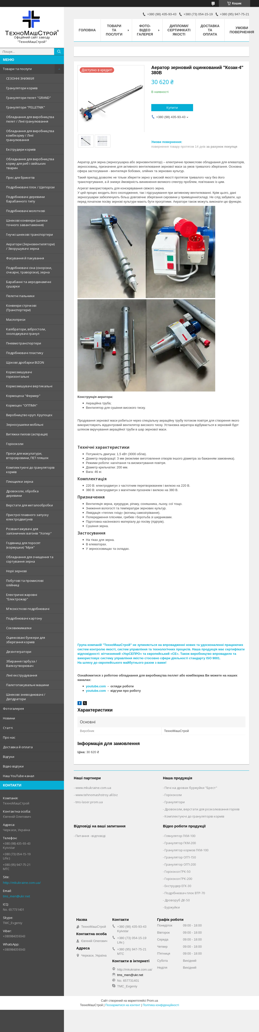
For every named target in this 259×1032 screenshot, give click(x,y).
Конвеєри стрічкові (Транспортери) (21, 307)
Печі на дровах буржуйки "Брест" (191, 787)
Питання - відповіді (91, 836)
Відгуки (8, 756)
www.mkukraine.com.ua (93, 787)
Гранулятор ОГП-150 (180, 857)
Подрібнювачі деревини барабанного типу (25, 199)
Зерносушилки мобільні (24, 424)
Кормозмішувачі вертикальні (29, 386)
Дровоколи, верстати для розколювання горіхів (202, 809)
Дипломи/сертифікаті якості (179, 30)
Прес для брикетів (20, 177)
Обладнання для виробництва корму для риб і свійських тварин (30, 163)
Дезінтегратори (18, 651)
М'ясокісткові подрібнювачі (27, 608)
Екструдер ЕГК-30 (178, 886)
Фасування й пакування (25, 258)
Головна (87, 30)
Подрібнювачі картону (24, 618)
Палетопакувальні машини (27, 685)
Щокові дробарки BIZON (25, 362)
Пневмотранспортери (23, 343)
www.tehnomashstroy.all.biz (97, 795)
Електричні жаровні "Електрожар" (21, 596)
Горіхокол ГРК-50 (177, 871)
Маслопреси (15, 319)
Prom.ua (152, 1000)
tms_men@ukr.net (16, 896)
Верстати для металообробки (29, 505)
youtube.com (96, 686)
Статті (8, 728)
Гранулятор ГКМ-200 (180, 843)
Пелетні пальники (20, 296)
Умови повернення (241, 30)
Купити (172, 107)
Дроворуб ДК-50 (177, 900)
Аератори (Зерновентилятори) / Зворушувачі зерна (30, 246)
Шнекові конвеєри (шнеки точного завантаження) (26, 222)
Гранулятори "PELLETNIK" (25, 107)
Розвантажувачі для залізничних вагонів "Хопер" (29, 531)
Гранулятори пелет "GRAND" (28, 97)
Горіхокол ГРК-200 (178, 878)
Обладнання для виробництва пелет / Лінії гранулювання (30, 119)
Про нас (9, 737)
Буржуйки (172, 907)
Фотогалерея (13, 708)
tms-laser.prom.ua (89, 802)
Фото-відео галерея (145, 30)
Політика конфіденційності (161, 1005)
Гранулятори (175, 802)
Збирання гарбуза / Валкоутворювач (21, 663)
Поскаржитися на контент (122, 1005)
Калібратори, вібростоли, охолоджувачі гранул (26, 331)
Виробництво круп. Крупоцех (29, 415)
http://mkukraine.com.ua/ (22, 882)
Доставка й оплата (18, 747)
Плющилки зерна (19, 481)
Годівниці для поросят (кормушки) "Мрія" (23, 545)
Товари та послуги (17, 69)
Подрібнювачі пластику (24, 353)
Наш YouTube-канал (18, 776)
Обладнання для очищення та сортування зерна (29, 559)
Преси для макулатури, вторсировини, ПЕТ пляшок (27, 455)
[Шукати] (59, 51)
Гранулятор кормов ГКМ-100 (186, 850)
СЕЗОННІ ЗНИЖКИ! (20, 78)
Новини (9, 718)
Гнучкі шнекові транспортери (29, 234)
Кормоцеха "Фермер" (23, 395)
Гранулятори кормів (22, 88)
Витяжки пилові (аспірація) (26, 434)
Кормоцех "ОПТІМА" (21, 405)
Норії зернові (16, 571)
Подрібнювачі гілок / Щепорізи (30, 187)
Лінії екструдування (21, 675)
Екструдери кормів (21, 149)
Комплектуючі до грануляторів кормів (30, 469)
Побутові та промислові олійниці (25, 582)
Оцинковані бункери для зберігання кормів (25, 639)
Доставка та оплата (209, 30)
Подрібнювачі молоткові (25, 211)
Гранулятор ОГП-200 (180, 864)
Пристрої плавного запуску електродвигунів (27, 517)
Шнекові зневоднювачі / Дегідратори (25, 696)
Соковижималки (18, 628)
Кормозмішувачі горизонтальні (19, 374)
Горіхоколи (14, 444)
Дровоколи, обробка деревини (22, 493)
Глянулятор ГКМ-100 (180, 836)
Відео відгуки (13, 766)
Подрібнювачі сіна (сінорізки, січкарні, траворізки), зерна (29, 270)
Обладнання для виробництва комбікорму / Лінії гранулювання (30, 135)
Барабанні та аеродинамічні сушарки (28, 284)
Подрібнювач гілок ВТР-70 (185, 893)
